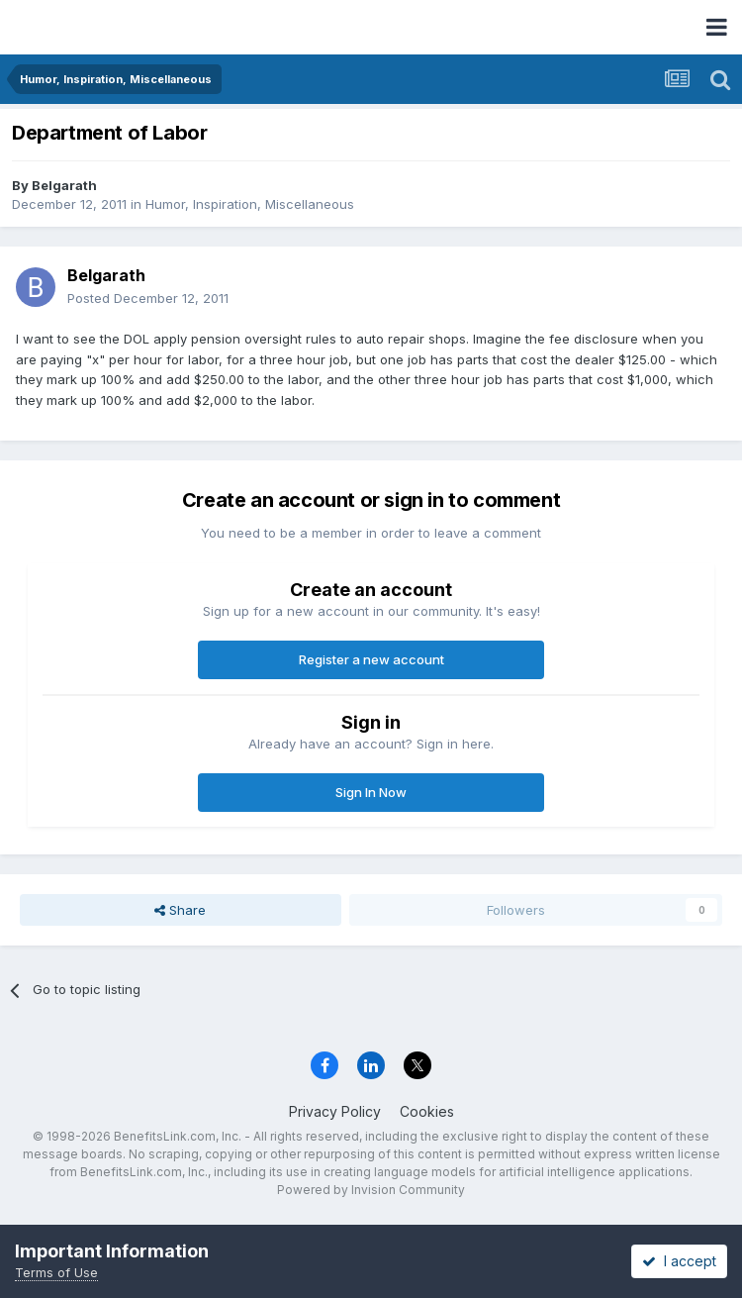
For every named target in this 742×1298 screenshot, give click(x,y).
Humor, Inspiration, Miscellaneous (249, 204)
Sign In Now (371, 792)
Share (180, 910)
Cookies (427, 1111)
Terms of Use (56, 1272)
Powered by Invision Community (371, 1189)
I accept (679, 1260)
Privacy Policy (335, 1111)
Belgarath (64, 185)
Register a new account (371, 659)
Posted (148, 298)
